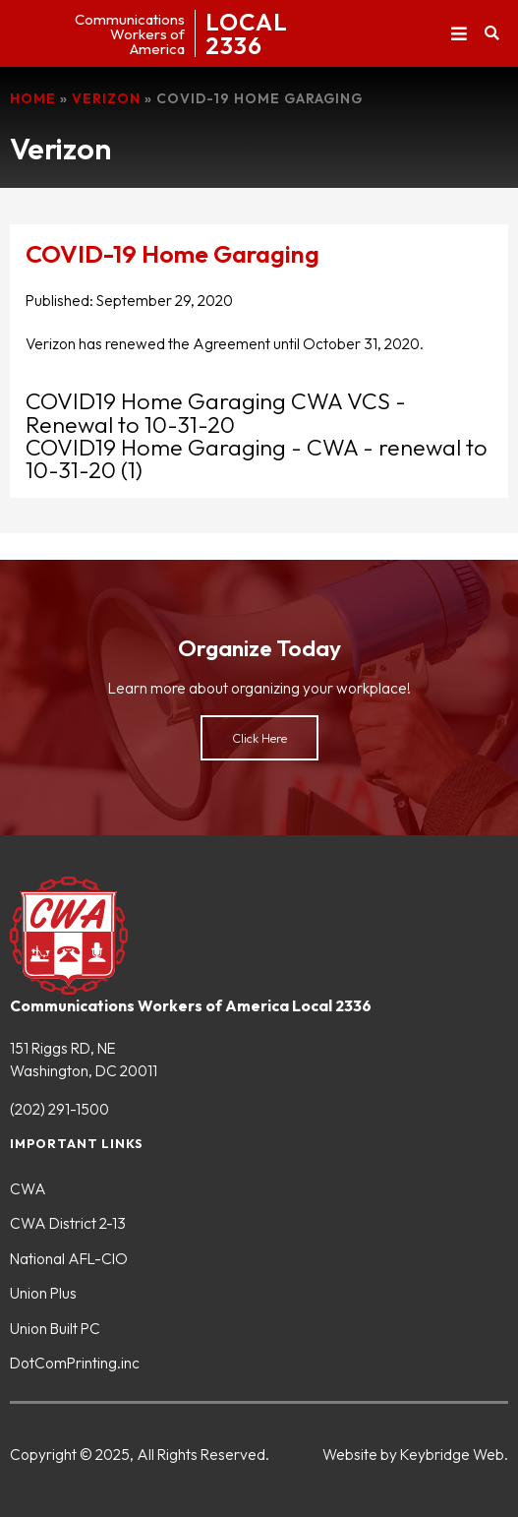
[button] (458, 34)
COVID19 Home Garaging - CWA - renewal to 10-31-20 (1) (257, 458)
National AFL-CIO (69, 1258)
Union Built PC (55, 1328)
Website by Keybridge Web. (415, 1454)
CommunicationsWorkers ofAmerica (130, 34)
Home (33, 98)
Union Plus (43, 1293)
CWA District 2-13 (68, 1223)
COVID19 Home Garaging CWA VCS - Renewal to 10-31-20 (216, 412)
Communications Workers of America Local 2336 (191, 1005)
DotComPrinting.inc (75, 1362)
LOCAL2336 (246, 33)
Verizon (106, 98)
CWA (28, 1188)
